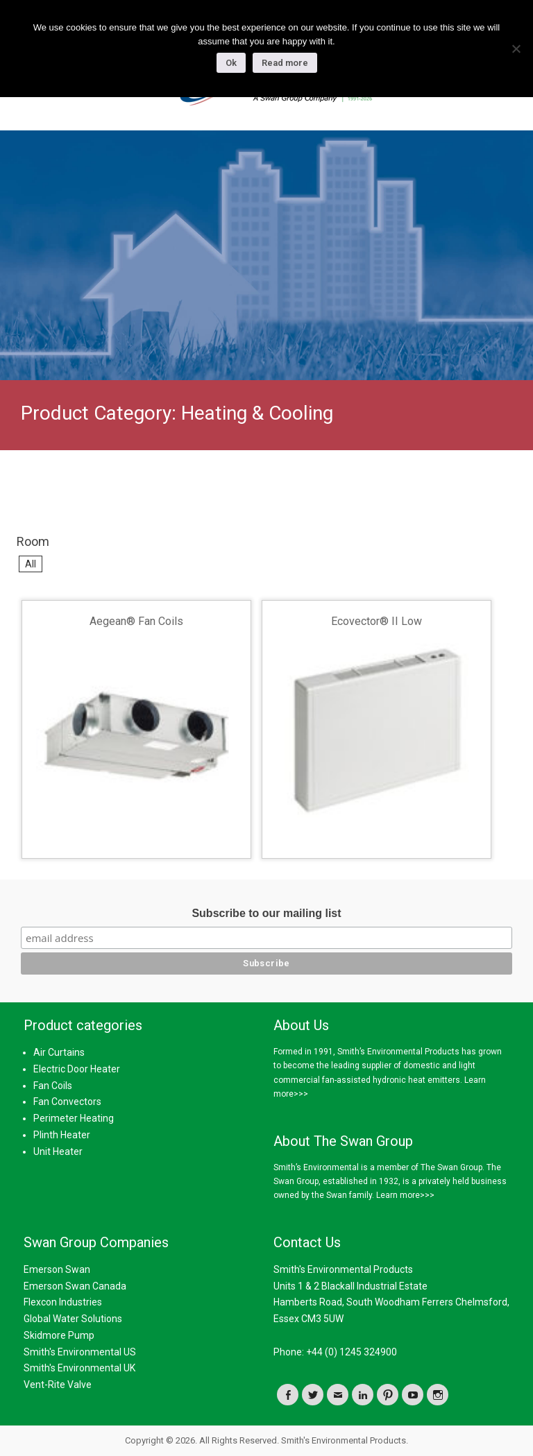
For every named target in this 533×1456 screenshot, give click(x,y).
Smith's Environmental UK (79, 1367)
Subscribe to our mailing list (266, 913)
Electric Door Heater (76, 1068)
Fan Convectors (67, 1101)
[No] (516, 48)
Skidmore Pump (59, 1335)
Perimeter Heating (73, 1118)
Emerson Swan (57, 1269)
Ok (231, 63)
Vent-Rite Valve (58, 1384)
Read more (285, 63)
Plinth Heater (61, 1134)
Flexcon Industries (63, 1302)
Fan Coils (52, 1085)
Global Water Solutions (73, 1318)
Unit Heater (58, 1151)
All (30, 563)
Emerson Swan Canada (75, 1286)
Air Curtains (59, 1052)
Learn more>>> (405, 1195)
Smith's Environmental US (80, 1351)
